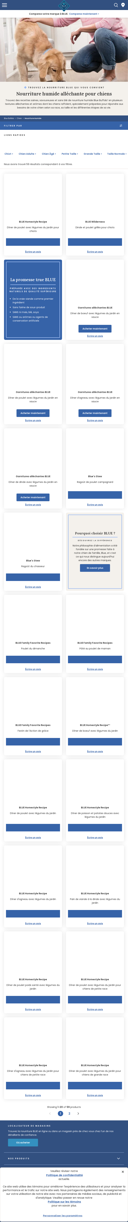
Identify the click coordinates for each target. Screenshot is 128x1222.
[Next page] (78, 1113)
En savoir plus (95, 568)
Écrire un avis (33, 251)
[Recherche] (116, 5)
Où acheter (23, 1142)
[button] (4, 5)
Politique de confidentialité (64, 1175)
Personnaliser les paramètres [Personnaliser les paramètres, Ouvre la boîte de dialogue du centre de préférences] (62, 1215)
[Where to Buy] (123, 5)
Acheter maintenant (95, 328)
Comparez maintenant (83, 14)
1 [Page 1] (60, 1113)
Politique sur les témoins (64, 1202)
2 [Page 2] (69, 1113)
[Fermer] (122, 1171)
